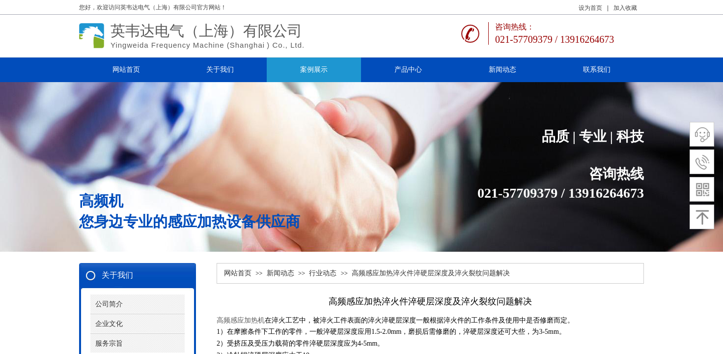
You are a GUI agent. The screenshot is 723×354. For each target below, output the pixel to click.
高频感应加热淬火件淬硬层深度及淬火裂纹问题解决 (431, 273)
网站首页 (237, 273)
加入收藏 (625, 7)
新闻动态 (280, 273)
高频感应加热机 (241, 320)
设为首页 (590, 7)
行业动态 (322, 273)
